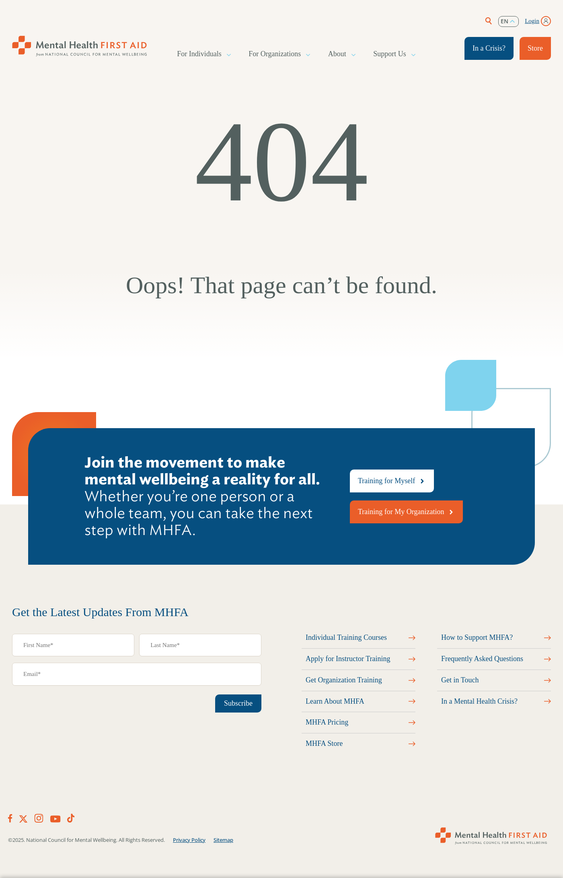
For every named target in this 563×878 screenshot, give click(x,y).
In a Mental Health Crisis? (479, 701)
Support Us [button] (390, 54)
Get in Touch (460, 680)
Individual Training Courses (346, 637)
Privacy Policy (189, 839)
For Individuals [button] (199, 54)
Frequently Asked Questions (482, 659)
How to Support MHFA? (477, 637)
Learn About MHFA (335, 701)
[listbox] (508, 21)
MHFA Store (324, 743)
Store (535, 48)
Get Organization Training (344, 680)
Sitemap (223, 839)
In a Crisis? (489, 48)
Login (532, 21)
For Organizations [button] (275, 54)
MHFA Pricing (327, 722)
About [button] (337, 54)
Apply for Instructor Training (348, 659)
